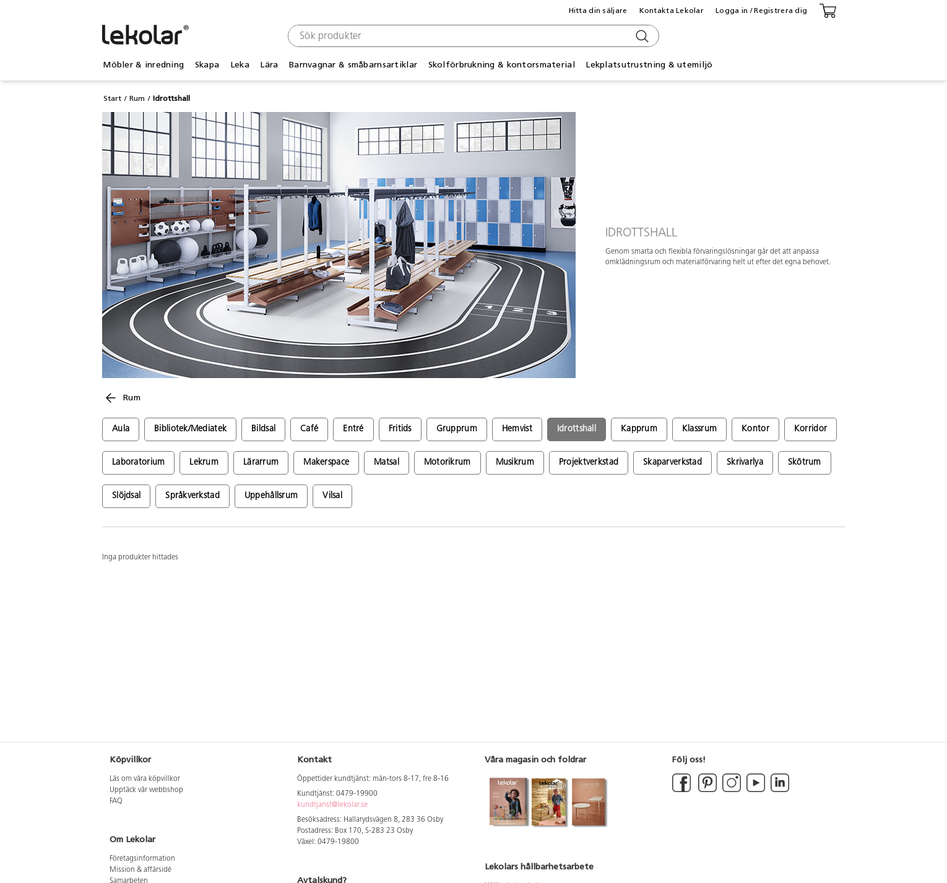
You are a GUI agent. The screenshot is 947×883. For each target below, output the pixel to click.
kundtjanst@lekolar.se (332, 805)
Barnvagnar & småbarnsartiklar (353, 64)
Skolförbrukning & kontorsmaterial (501, 64)
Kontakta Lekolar (671, 10)
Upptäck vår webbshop (146, 790)
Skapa (207, 64)
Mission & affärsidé (140, 870)
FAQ (116, 801)
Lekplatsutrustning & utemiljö (649, 64)
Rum (137, 98)
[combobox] (471, 35)
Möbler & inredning (143, 64)
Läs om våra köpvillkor (145, 779)
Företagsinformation (142, 859)
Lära (269, 64)
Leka (239, 64)
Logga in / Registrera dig (761, 10)
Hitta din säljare (598, 10)
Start (112, 98)
